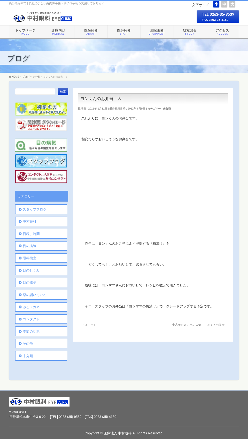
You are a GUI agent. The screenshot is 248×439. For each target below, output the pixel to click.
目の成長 (29, 282)
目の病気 (29, 246)
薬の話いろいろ (34, 295)
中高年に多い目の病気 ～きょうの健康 (200, 325)
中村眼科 (29, 221)
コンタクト (31, 319)
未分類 (167, 108)
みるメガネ (31, 307)
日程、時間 (31, 234)
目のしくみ (31, 270)
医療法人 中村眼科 (118, 433)
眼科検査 (29, 258)
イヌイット (87, 325)
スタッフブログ (34, 209)
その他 (28, 343)
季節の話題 (31, 331)
